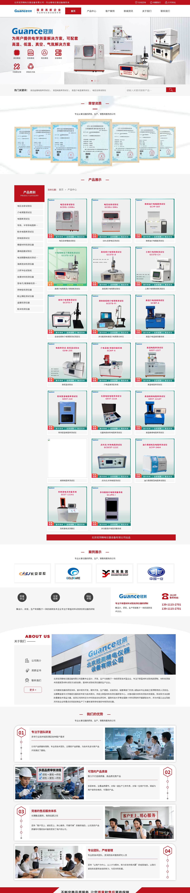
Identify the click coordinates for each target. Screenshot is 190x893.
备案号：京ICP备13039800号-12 (115, 884)
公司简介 (35, 459)
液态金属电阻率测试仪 (41, 88)
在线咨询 (140, 2)
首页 (73, 11)
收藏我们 (155, 2)
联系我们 (165, 11)
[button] (92, 81)
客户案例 (110, 11)
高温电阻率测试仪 (66, 88)
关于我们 (146, 11)
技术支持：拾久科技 (140, 884)
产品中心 (91, 11)
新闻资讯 (128, 11)
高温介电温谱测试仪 (88, 88)
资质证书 (35, 469)
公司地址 (170, 2)
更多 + (35, 488)
